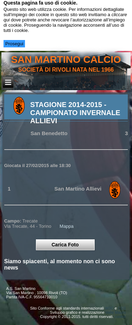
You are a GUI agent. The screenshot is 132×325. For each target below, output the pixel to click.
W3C (109, 308)
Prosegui (14, 43)
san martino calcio (66, 59)
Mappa (66, 226)
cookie (120, 316)
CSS (122, 308)
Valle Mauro (116, 312)
